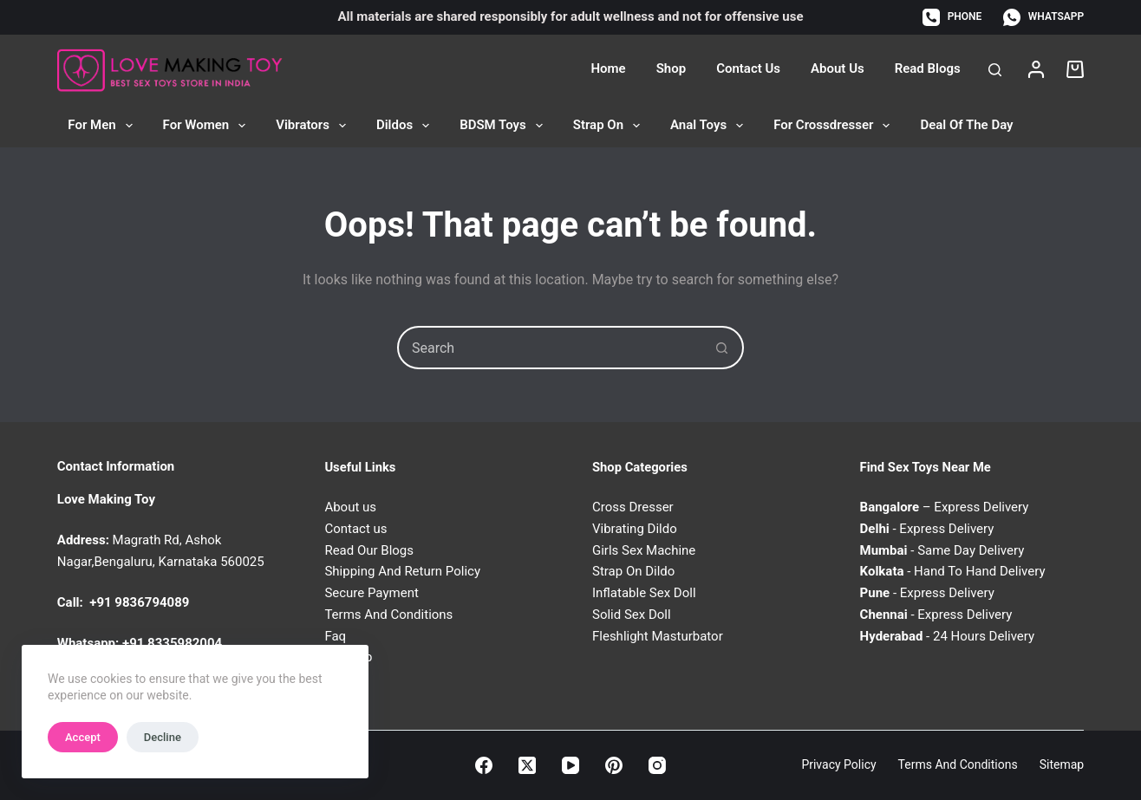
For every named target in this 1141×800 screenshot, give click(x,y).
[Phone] (952, 17)
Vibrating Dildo (634, 529)
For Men (103, 125)
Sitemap (1062, 764)
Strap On (610, 125)
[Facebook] (483, 765)
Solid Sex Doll (631, 614)
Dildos (406, 125)
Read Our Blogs (369, 550)
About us (350, 507)
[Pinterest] (614, 765)
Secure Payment (371, 593)
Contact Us (748, 68)
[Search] (994, 69)
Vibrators (314, 125)
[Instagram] (657, 765)
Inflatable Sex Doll (644, 593)
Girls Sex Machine (643, 550)
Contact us (355, 529)
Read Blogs (928, 68)
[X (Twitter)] (527, 765)
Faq (335, 636)
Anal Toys (710, 125)
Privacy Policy (838, 764)
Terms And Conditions (388, 614)
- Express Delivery (927, 529)
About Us (837, 68)
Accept (83, 737)
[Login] (1036, 69)
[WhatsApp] (1043, 17)
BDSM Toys (505, 125)
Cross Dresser (633, 507)
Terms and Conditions (958, 764)
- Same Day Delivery (942, 550)
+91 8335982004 (172, 643)
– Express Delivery (944, 507)
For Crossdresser (834, 125)
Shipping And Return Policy (402, 571)
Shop (671, 68)
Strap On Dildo (633, 571)
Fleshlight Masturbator (657, 636)
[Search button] (722, 347)
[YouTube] (570, 765)
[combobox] (550, 347)
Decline (162, 737)
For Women (208, 125)
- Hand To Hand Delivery (953, 571)
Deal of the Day (966, 125)
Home (607, 68)
